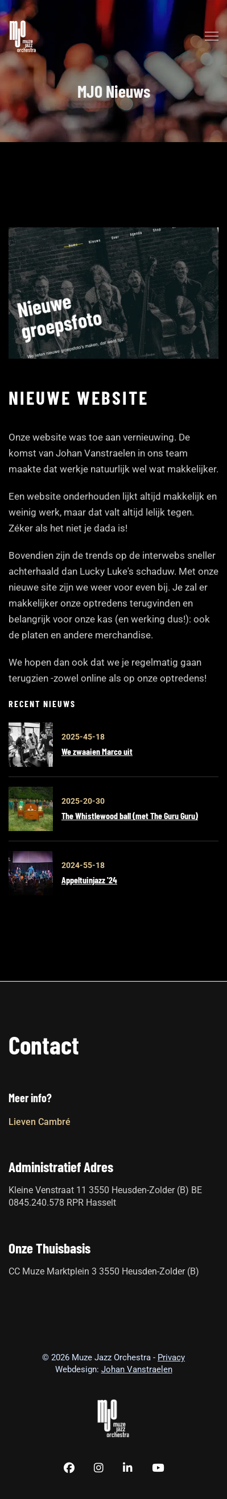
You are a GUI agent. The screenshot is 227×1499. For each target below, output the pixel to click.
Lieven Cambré (40, 1121)
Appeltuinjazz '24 (89, 879)
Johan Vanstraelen (136, 1369)
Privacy (171, 1357)
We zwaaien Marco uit (97, 751)
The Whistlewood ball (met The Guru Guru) (129, 815)
